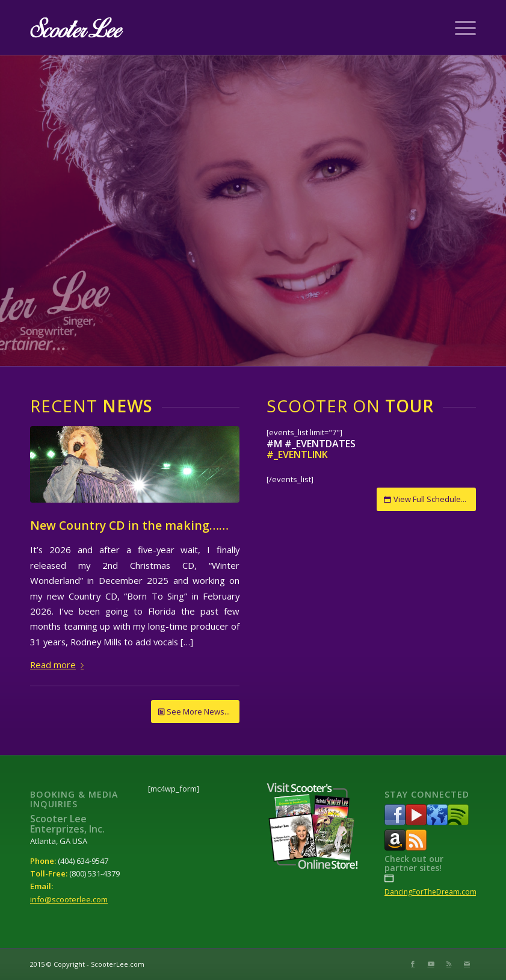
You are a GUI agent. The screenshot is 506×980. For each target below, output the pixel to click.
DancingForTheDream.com (430, 892)
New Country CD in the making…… (129, 525)
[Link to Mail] (467, 964)
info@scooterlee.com (69, 899)
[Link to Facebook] (413, 964)
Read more (59, 665)
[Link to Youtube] (431, 964)
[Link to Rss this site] (449, 964)
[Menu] (459, 28)
